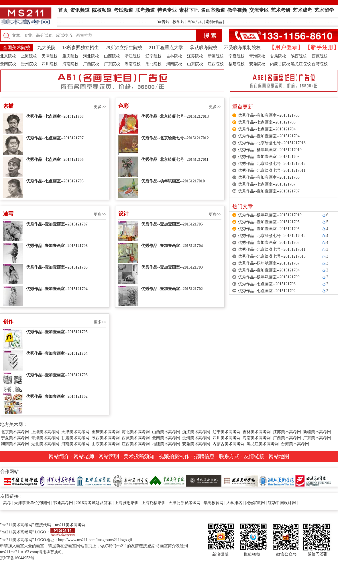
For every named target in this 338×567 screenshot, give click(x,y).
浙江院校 (133, 56)
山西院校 (112, 56)
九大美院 (46, 47)
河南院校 (174, 64)
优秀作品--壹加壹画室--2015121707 (57, 224)
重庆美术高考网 (106, 432)
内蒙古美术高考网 (229, 444)
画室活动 (195, 22)
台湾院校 (320, 64)
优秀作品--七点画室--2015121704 (267, 129)
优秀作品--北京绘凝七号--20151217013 (175, 116)
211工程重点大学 (166, 47)
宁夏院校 (237, 56)
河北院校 (91, 56)
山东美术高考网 (106, 444)
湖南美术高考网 (15, 444)
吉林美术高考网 (257, 432)
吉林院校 (174, 56)
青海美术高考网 (45, 438)
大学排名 (234, 503)
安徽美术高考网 (196, 444)
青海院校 (257, 56)
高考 (7, 503)
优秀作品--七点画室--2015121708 (55, 116)
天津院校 (50, 56)
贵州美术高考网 (196, 438)
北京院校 (8, 56)
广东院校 (112, 64)
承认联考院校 (203, 47)
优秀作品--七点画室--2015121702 (267, 291)
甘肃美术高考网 (75, 438)
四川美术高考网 (227, 438)
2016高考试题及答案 (94, 503)
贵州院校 (29, 64)
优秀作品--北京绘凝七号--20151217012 (175, 138)
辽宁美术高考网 (227, 432)
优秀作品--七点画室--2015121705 (55, 181)
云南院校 (8, 64)
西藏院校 (320, 56)
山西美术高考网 (166, 432)
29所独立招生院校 (124, 47)
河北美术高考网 (136, 432)
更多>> (100, 107)
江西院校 (216, 64)
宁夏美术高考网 (15, 438)
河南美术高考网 (75, 444)
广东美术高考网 (317, 438)
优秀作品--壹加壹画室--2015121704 (57, 289)
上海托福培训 (154, 503)
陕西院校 (299, 56)
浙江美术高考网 (196, 432)
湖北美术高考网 (45, 444)
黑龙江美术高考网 (263, 444)
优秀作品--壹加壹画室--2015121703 (172, 267)
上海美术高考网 (45, 432)
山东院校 (195, 64)
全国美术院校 (16, 47)
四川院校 (50, 64)
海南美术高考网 (257, 438)
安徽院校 (257, 64)
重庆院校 (70, 56)
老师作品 (214, 22)
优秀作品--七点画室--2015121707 (55, 138)
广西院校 (91, 64)
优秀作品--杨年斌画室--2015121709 (269, 277)
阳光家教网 (255, 503)
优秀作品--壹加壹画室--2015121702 (172, 289)
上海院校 (29, 56)
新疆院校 (216, 56)
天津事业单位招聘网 (32, 503)
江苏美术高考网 (287, 432)
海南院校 (70, 64)
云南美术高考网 (166, 438)
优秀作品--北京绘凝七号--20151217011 (175, 159)
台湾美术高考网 (295, 444)
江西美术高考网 (136, 444)
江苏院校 (195, 56)
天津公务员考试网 (184, 503)
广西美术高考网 (287, 438)
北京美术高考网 (15, 432)
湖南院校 (133, 64)
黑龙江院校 (301, 64)
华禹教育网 (213, 503)
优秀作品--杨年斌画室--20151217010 (173, 181)
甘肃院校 (278, 56)
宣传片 (164, 22)
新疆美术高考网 (317, 432)
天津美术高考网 (75, 432)
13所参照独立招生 (80, 47)
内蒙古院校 (280, 64)
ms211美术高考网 (70, 525)
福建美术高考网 (166, 444)
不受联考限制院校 (242, 47)
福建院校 (237, 64)
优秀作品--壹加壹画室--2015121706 (57, 246)
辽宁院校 (154, 56)
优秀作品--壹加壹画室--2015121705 (57, 267)
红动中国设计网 (282, 503)
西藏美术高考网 (136, 438)
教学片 (178, 22)
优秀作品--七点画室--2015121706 (55, 159)
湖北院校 (154, 64)
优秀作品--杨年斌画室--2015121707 (269, 263)
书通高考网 (63, 503)
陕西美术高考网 (106, 438)
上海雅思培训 (127, 503)
